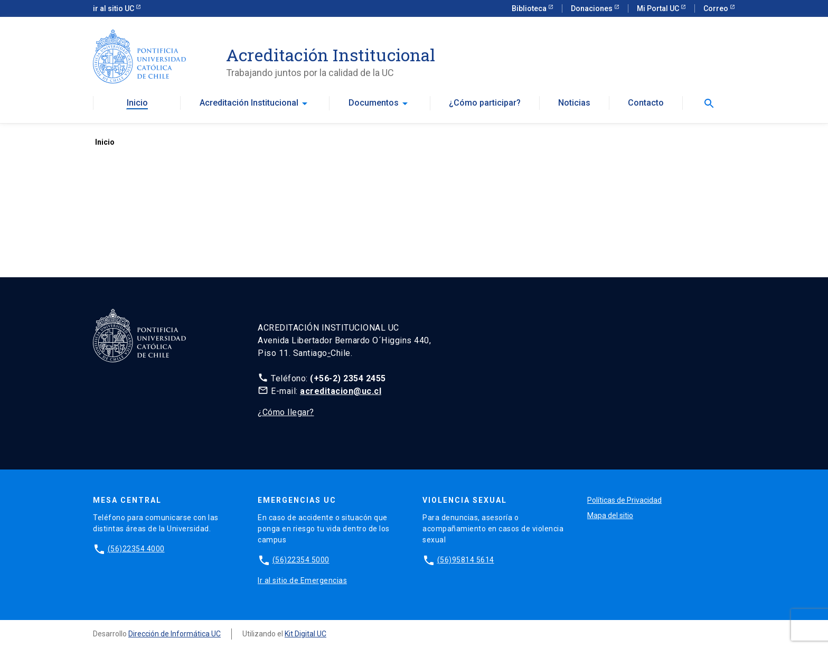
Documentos (374, 103)
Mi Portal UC (659, 8)
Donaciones (592, 8)
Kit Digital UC (305, 634)
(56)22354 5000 (301, 560)
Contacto (646, 103)
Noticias (574, 103)
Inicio (137, 103)
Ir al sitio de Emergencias (302, 580)
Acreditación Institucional (249, 103)
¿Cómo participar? (485, 103)
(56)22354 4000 (136, 548)
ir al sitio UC (114, 8)
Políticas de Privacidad (624, 500)
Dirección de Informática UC (174, 634)
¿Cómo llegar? (286, 412)
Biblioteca (530, 8)
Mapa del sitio (610, 515)
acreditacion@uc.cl (340, 391)
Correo (716, 8)
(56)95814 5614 (465, 560)
